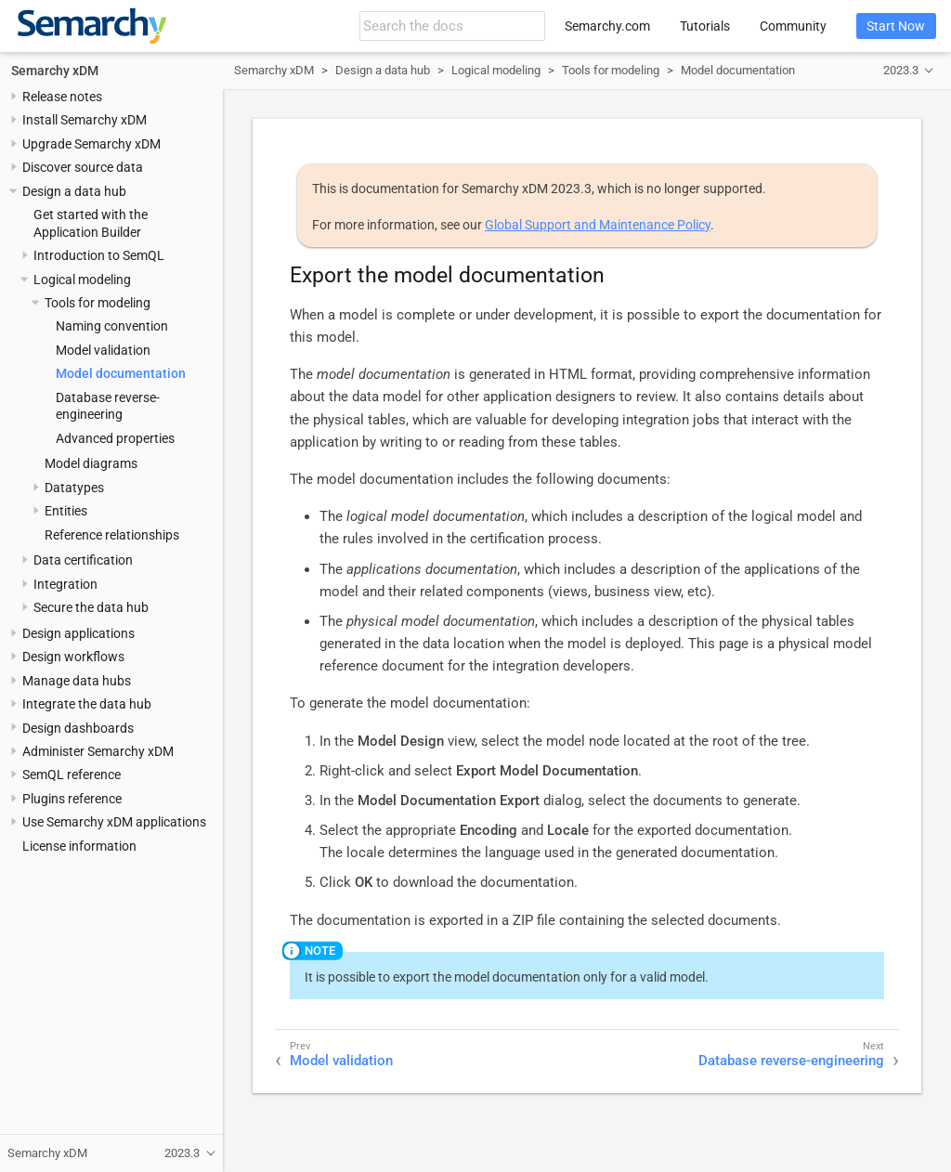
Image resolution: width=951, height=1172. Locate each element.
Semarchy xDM (54, 70)
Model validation (103, 350)
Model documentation (121, 373)
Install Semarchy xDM (84, 119)
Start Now (895, 26)
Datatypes (74, 487)
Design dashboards (78, 728)
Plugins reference (72, 798)
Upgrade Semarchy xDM (91, 144)
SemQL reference (71, 774)
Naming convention (112, 326)
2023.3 (900, 70)
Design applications (78, 633)
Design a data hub (74, 191)
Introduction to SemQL (98, 255)
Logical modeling (82, 279)
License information (79, 846)
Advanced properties (115, 438)
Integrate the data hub (86, 704)
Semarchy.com (607, 26)
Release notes (62, 96)
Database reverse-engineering (791, 1060)
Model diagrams (91, 463)
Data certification (83, 560)
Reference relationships (112, 534)
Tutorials (705, 26)
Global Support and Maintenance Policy (597, 224)
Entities (66, 510)
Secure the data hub (91, 607)
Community (793, 26)
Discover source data (82, 167)
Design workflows (73, 656)
